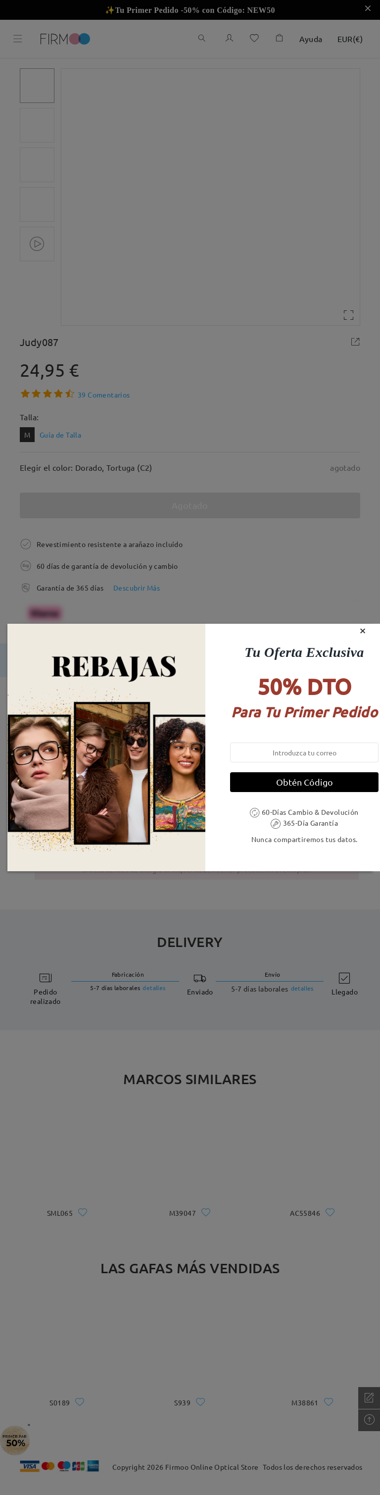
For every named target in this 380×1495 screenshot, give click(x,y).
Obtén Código (304, 782)
